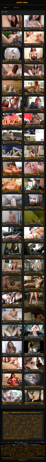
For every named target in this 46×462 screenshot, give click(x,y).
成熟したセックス (31, 452)
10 (26, 406)
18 (33, 406)
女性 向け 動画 (9, 453)
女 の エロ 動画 (25, 456)
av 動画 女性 (10, 415)
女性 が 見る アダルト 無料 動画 (22, 446)
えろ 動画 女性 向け (18, 417)
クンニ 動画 (12, 446)
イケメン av (22, 419)
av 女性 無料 (30, 415)
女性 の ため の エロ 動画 (17, 453)
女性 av (37, 427)
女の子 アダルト (11, 447)
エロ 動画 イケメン (9, 421)
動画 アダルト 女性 (34, 454)
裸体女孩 (3, 457)
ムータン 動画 (25, 425)
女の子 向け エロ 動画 (16, 427)
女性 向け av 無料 (23, 434)
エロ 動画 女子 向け (15, 422)
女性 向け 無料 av (20, 437)
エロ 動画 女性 (19, 456)
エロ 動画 (37, 452)
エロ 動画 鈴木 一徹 (24, 423)
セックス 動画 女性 (10, 425)
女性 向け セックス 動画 (30, 435)
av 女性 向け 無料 (22, 415)
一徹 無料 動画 (37, 425)
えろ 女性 (31, 417)
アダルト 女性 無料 (16, 454)
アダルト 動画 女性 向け (33, 418)
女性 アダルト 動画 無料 (34, 448)
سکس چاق (34, 458)
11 (29, 406)
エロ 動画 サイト (32, 456)
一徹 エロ (31, 425)
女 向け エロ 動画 (27, 426)
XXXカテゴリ (16, 7)
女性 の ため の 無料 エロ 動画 (33, 430)
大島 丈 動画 (13, 426)
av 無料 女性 (36, 415)
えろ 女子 (26, 417)
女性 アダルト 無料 (12, 433)
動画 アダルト (12, 452)
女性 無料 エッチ (33, 453)
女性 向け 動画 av (8, 449)
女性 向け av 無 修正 (13, 434)
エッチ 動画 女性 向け (12, 451)
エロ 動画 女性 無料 (25, 422)
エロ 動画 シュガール (20, 421)
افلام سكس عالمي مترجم (17, 457)
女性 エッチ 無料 (26, 453)
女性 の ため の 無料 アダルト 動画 (18, 430)
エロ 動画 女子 (6, 422)
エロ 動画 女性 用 (34, 422)
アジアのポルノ (20, 451)
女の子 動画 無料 (25, 448)
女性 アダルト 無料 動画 (23, 433)
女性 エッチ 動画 (34, 433)
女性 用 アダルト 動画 (5, 446)
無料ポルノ (38, 451)
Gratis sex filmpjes (40, 458)
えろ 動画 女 (10, 417)
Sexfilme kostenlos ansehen (8, 458)
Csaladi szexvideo (9, 457)
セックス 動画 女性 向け (27, 447)
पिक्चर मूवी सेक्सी (35, 457)
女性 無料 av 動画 (18, 447)
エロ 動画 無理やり (14, 423)
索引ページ (6, 7)
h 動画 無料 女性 (40, 446)
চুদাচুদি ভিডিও (25, 457)
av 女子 (15, 415)
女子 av (23, 427)
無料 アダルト (35, 447)
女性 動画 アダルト (23, 2)
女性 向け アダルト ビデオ (34, 434)
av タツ (5, 415)
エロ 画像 (14, 449)
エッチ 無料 (9, 454)
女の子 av (33, 426)
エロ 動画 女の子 (38, 421)
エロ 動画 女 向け (29, 421)
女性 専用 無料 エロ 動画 (13, 438)
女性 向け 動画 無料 (10, 437)
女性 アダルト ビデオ (32, 431)
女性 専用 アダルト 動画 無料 (9, 448)
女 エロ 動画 (19, 426)
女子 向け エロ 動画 (30, 427)
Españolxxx (30, 457)
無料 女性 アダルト (28, 451)
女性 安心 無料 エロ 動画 (25, 454)
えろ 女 (6, 451)
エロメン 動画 (32, 423)
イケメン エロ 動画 (29, 419)
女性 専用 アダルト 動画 (30, 437)
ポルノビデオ (35, 449)
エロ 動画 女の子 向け (28, 449)
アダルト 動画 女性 (22, 418)
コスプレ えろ (18, 448)
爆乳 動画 (39, 453)
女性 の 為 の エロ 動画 (21, 431)
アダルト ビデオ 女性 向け (11, 418)
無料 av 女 (6, 452)
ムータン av (18, 425)
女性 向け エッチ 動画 (19, 435)
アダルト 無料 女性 (14, 419)
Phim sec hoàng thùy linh (19, 458)
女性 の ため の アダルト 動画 (13, 429)
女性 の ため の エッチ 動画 (27, 429)
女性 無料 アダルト (24, 438)
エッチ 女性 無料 (19, 449)
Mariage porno (41, 457)
